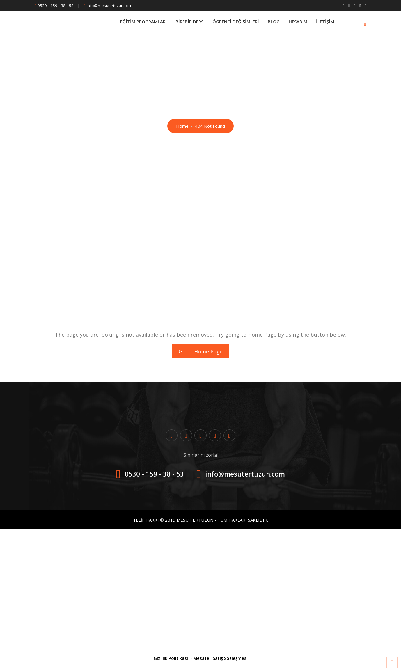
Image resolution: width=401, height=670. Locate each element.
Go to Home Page (201, 352)
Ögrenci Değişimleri (232, 24)
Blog (271, 24)
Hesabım (296, 24)
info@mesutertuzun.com (109, 5)
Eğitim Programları (138, 24)
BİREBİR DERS (185, 24)
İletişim (325, 24)
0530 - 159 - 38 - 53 (56, 5)
